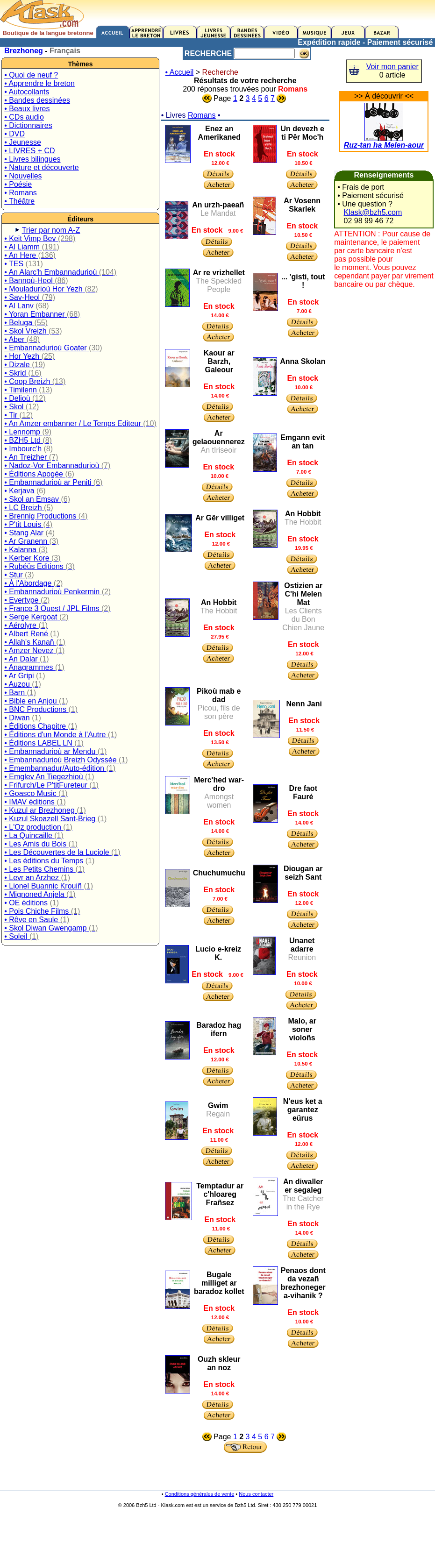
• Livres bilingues (32, 159)
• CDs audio (24, 117)
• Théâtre (19, 201)
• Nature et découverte (41, 167)
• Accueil (179, 72)
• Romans (20, 193)
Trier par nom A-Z (51, 230)
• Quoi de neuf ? (31, 75)
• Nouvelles (23, 176)
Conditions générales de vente (200, 1494)
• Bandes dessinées (37, 100)
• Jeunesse (22, 142)
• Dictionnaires (28, 125)
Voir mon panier (392, 67)
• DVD (14, 134)
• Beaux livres (27, 109)
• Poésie (18, 184)
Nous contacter (256, 1494)
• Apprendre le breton (39, 83)
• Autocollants (26, 92)
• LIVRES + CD (29, 151)
